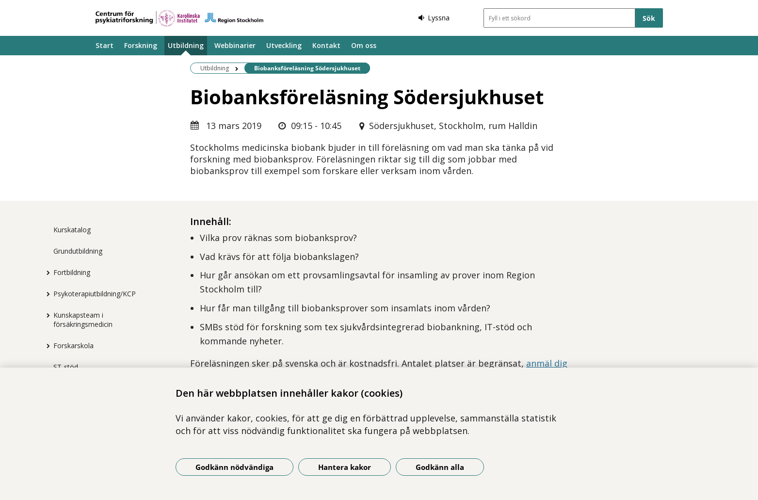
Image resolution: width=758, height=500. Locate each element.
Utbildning (186, 45)
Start (104, 45)
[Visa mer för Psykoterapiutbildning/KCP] (46, 294)
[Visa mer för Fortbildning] (46, 272)
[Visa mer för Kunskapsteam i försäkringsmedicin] (46, 315)
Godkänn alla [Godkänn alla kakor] (440, 467)
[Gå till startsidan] (179, 18)
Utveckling (284, 45)
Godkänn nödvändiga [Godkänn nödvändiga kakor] (234, 467)
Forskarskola (73, 345)
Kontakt (326, 45)
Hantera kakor (344, 467)
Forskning (140, 45)
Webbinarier (235, 45)
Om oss (363, 45)
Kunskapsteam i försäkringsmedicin (83, 319)
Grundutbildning (77, 251)
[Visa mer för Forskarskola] (46, 345)
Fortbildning (71, 272)
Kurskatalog (72, 229)
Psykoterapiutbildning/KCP (94, 293)
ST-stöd (65, 366)
